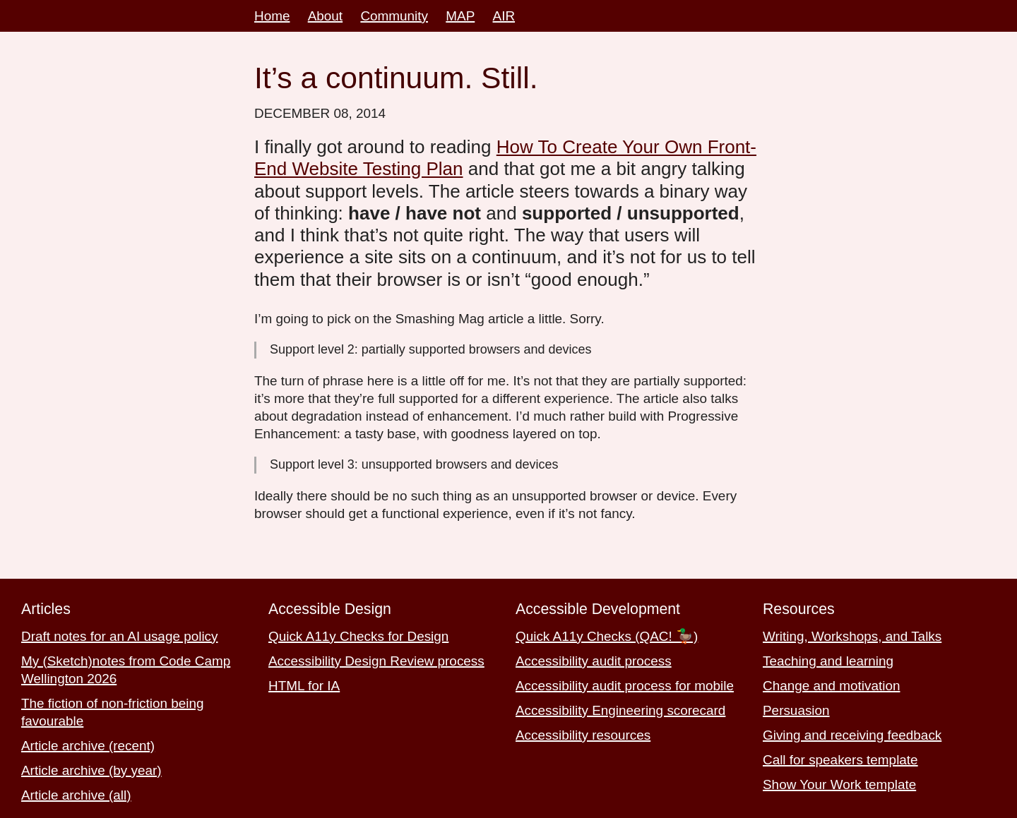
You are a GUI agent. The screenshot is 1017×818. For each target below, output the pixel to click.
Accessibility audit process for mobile (625, 685)
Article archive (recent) (88, 745)
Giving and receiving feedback (852, 735)
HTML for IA (304, 685)
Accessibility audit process (594, 661)
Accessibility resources (583, 735)
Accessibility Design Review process (376, 661)
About (325, 15)
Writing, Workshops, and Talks (852, 636)
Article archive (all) (76, 795)
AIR (504, 15)
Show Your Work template (839, 784)
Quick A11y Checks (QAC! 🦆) (607, 636)
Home (272, 15)
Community (394, 15)
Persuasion (796, 710)
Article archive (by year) (91, 770)
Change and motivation (831, 685)
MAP (460, 15)
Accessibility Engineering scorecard (620, 710)
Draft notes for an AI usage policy (119, 636)
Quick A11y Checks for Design (358, 636)
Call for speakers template (840, 759)
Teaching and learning (828, 661)
